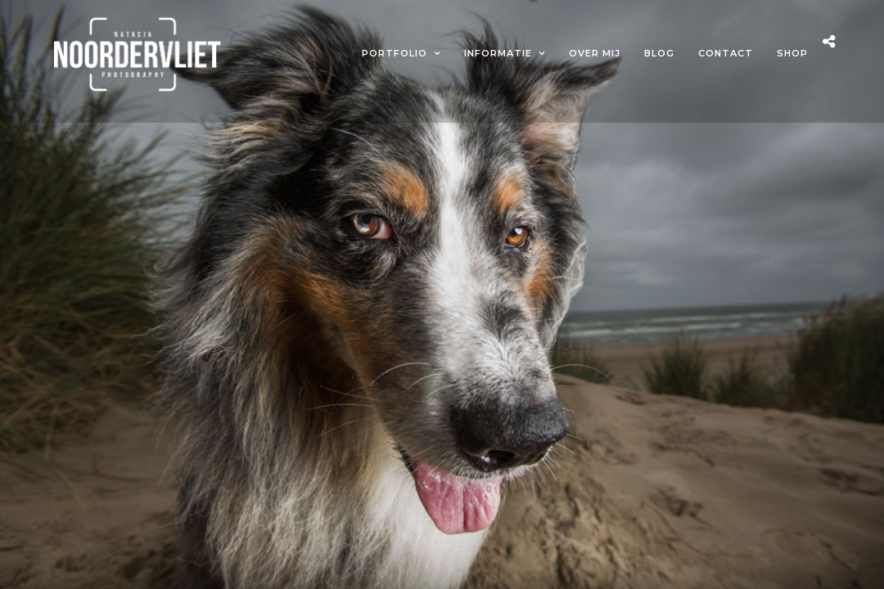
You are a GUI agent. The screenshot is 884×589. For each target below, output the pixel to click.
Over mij (594, 53)
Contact (725, 53)
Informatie (498, 53)
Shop (792, 53)
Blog (659, 53)
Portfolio (394, 53)
